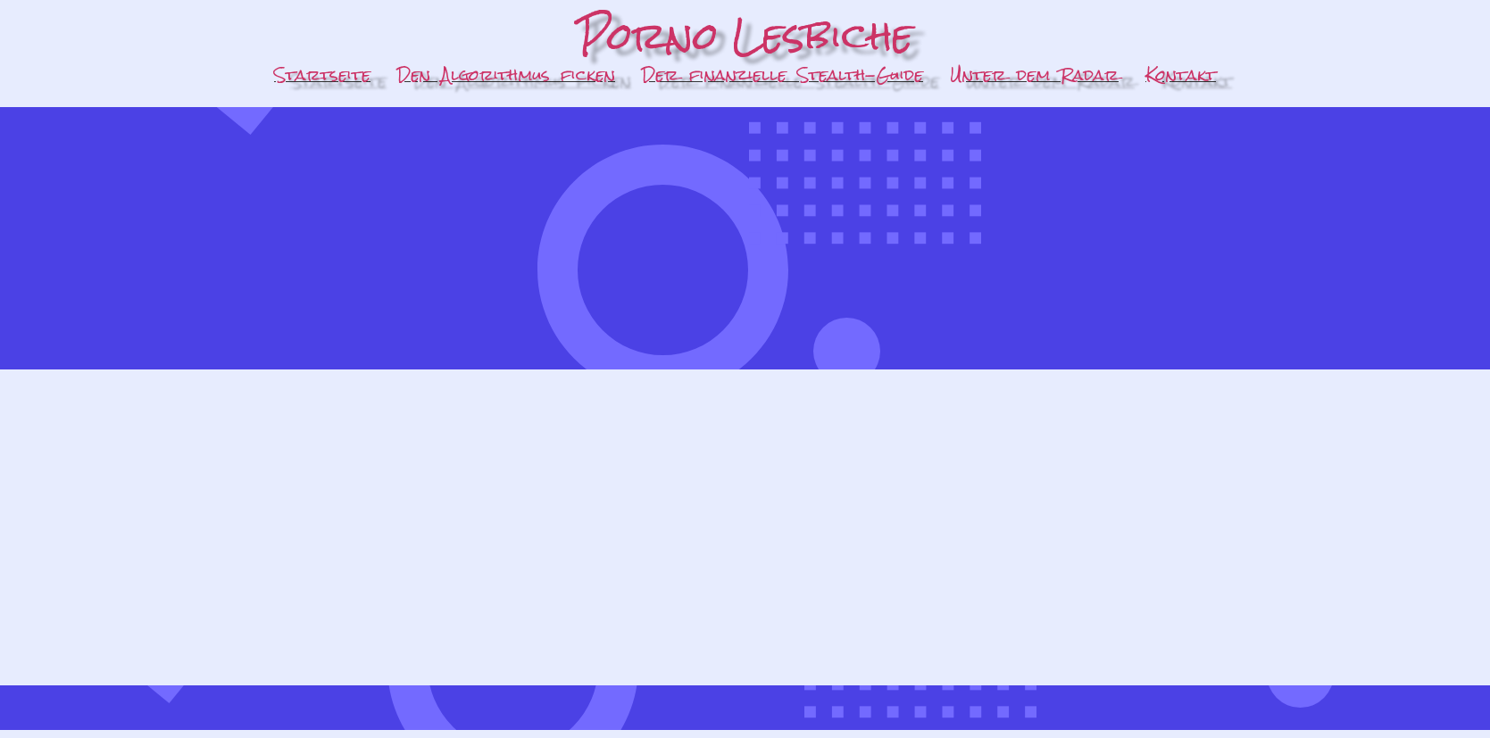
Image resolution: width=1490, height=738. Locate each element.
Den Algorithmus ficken (506, 74)
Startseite (322, 74)
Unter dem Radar (1034, 74)
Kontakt (1180, 74)
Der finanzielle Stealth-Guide (782, 74)
